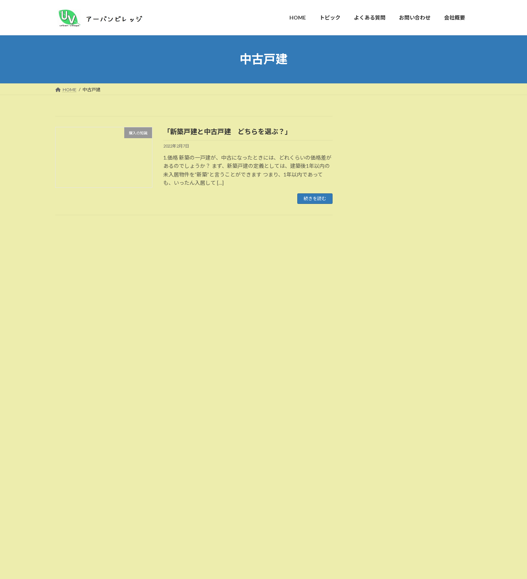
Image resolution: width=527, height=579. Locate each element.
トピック (100, 546)
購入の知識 (374, 324)
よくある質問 (137, 546)
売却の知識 (374, 263)
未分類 (369, 293)
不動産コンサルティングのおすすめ (103, 486)
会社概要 (216, 546)
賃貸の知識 (374, 308)
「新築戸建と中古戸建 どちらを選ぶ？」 (227, 131)
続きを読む (315, 198)
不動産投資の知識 (382, 232)
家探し (369, 278)
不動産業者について (385, 247)
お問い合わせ (178, 546)
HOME (69, 546)
